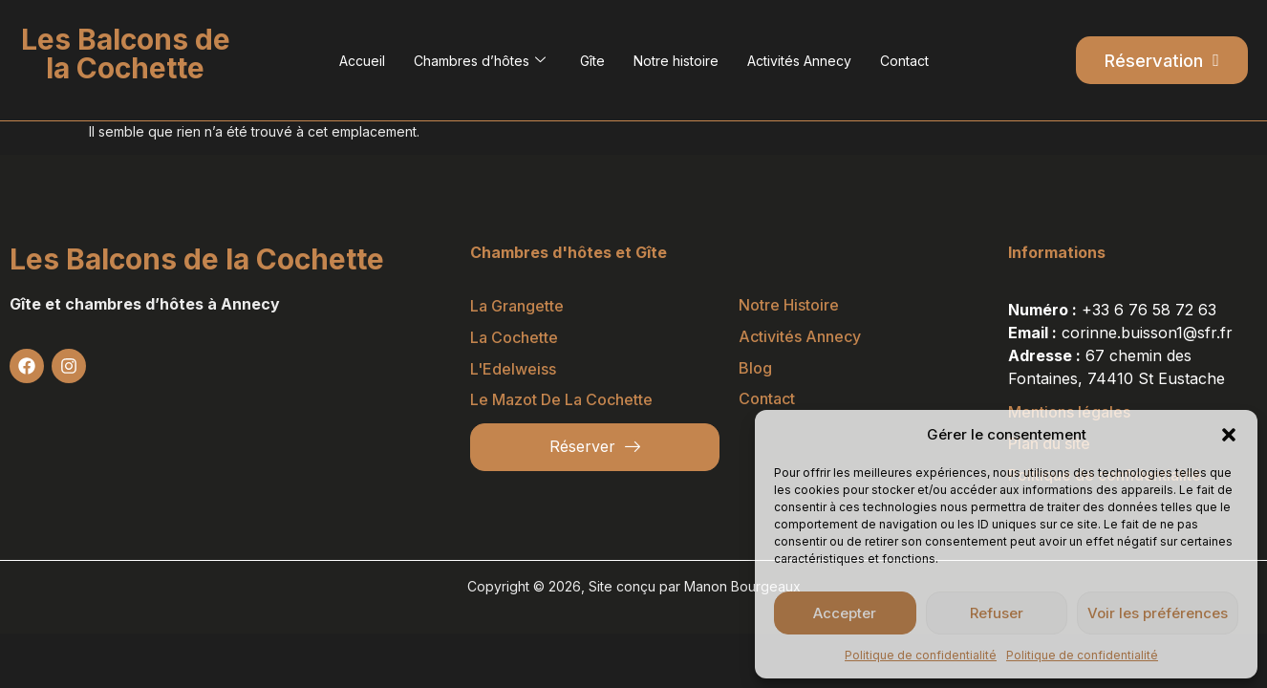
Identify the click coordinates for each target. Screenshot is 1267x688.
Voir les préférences (1157, 613)
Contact (904, 61)
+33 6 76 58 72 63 (1149, 308)
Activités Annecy (799, 61)
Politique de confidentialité (921, 655)
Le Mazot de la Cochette (561, 398)
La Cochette (514, 336)
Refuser (996, 613)
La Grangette (517, 304)
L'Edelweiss (513, 367)
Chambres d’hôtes (480, 61)
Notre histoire (676, 61)
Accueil (362, 61)
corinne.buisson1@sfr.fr (1147, 331)
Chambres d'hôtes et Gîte (568, 251)
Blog (755, 366)
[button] (1228, 434)
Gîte (592, 61)
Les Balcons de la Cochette (197, 258)
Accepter (844, 613)
